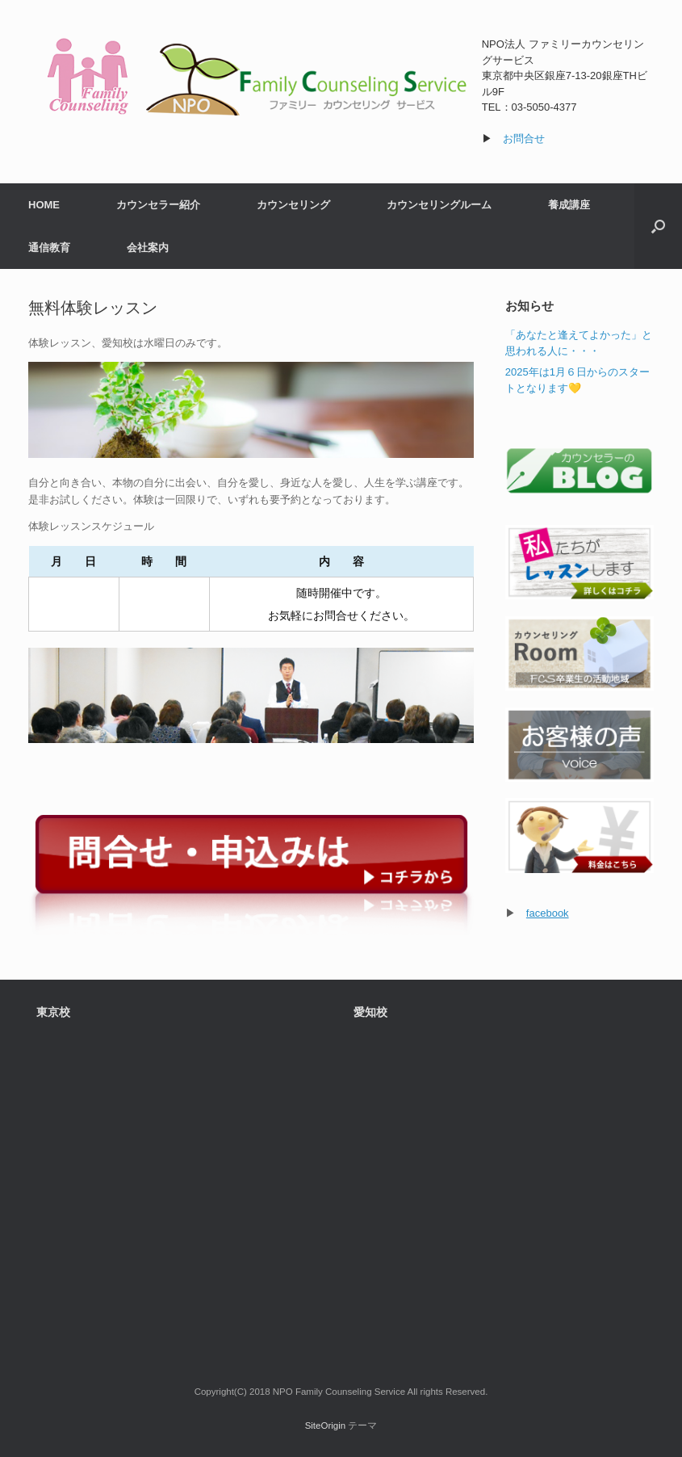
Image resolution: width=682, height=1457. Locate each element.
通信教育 (49, 247)
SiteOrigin (325, 1425)
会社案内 (148, 247)
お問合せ (524, 138)
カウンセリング (293, 205)
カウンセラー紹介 (158, 205)
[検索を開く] (658, 226)
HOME (44, 205)
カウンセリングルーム (439, 205)
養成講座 (569, 205)
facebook (547, 913)
